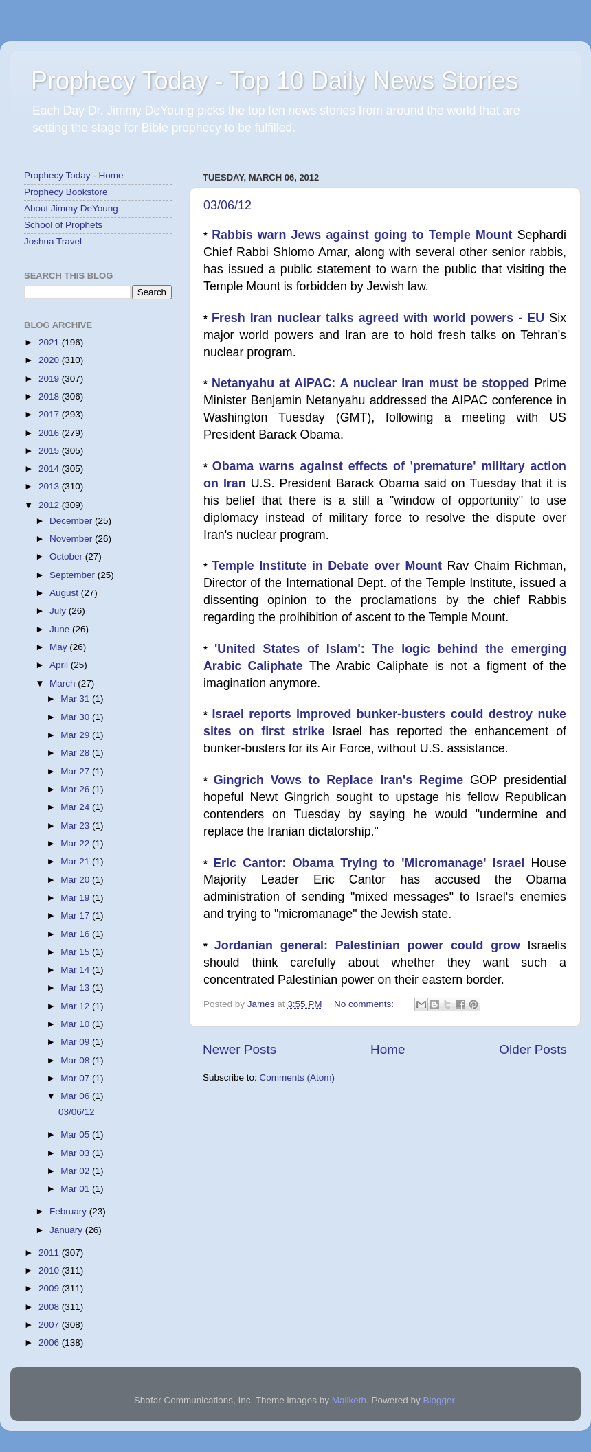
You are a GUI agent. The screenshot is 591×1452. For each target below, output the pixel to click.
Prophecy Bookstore (66, 192)
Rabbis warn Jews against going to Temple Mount (364, 235)
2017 (50, 414)
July (59, 611)
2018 (50, 396)
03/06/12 (227, 205)
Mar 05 (76, 1134)
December (72, 521)
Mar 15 (76, 952)
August (65, 593)
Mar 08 (76, 1060)
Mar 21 (76, 861)
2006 (50, 1342)
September (73, 575)
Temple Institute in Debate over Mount (329, 566)
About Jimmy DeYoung (71, 208)
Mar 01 (76, 1189)
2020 (50, 360)
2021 (50, 342)
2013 (50, 486)
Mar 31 (76, 698)
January (67, 1230)
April (60, 665)
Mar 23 (76, 825)
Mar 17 (76, 915)
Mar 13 (76, 987)
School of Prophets (63, 225)
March (63, 683)
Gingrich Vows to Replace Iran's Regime (342, 780)
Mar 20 (76, 880)
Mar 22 (76, 843)
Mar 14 (76, 970)
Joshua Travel (53, 241)
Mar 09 (76, 1042)
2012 (50, 505)
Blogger (439, 1400)
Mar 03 (76, 1153)
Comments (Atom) (297, 1077)
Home (387, 1049)
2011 (50, 1252)
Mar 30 (76, 717)
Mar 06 (76, 1096)
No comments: (365, 1004)
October (67, 556)
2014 (50, 468)
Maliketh (349, 1400)
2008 (50, 1307)
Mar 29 (76, 735)
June (60, 629)
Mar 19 (76, 897)
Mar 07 (76, 1078)
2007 (50, 1325)
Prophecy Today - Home (74, 175)
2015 (50, 451)
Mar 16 (76, 934)
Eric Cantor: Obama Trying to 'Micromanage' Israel (372, 863)
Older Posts (533, 1049)
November (72, 538)
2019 (50, 378)
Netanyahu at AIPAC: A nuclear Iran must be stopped (373, 383)
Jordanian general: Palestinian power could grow (371, 945)
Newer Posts (239, 1049)
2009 (50, 1288)
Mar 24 (76, 807)
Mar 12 (76, 1006)
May (59, 647)
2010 (50, 1270)
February (69, 1211)
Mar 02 (76, 1171)
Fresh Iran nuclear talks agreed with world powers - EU (380, 318)
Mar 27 (76, 771)
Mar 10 (76, 1024)
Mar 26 (76, 789)
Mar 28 (76, 753)
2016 (50, 433)
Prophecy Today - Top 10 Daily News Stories (274, 81)
